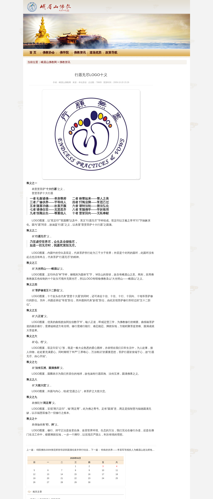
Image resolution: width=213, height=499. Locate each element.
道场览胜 (96, 52)
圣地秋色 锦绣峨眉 (150, 128)
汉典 (106, 476)
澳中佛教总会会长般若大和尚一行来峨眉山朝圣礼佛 (168, 142)
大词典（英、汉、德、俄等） (131, 476)
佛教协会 (49, 52)
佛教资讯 (80, 52)
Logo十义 (54, 476)
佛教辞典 (91, 476)
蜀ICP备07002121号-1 (156, 491)
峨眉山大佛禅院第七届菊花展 (156, 114)
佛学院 (64, 52)
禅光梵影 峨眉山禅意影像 (154, 133)
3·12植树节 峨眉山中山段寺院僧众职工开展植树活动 (168, 119)
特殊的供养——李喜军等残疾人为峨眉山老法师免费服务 (118, 466)
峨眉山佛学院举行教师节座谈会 (157, 156)
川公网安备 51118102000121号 (63, 491)
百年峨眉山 (147, 138)
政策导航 (111, 52)
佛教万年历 (73, 476)
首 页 (32, 52)
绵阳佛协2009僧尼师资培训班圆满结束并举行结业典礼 (64, 466)
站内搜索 (158, 476)
